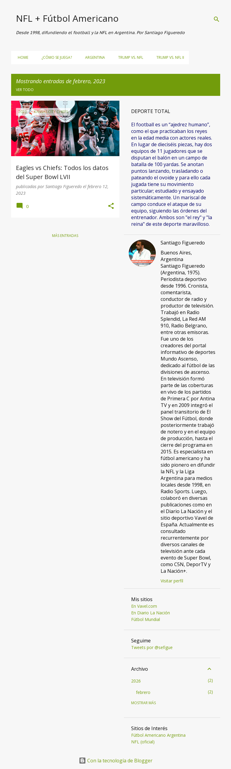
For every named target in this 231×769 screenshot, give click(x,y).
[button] (111, 206)
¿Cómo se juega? (55, 57)
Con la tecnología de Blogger (115, 760)
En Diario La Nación (150, 613)
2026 (136, 681)
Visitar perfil (172, 581)
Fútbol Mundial (145, 619)
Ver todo (25, 89)
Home (21, 57)
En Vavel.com (144, 606)
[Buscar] (216, 19)
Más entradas (65, 235)
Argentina (93, 57)
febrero (143, 692)
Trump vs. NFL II (168, 57)
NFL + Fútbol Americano (67, 18)
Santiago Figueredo (183, 243)
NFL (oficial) (143, 742)
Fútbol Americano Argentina (158, 735)
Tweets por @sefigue (152, 647)
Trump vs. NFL (128, 57)
